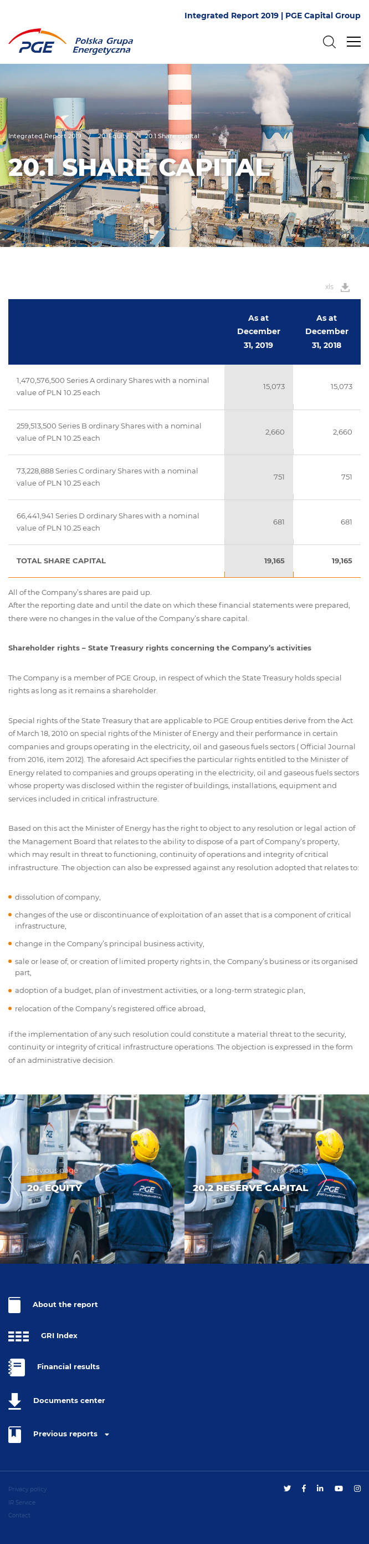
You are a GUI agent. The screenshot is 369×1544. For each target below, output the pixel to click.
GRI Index (43, 1336)
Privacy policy (27, 1489)
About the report (53, 1305)
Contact (19, 1515)
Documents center (56, 1401)
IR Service (21, 1502)
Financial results (54, 1367)
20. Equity (113, 136)
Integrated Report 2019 (44, 136)
